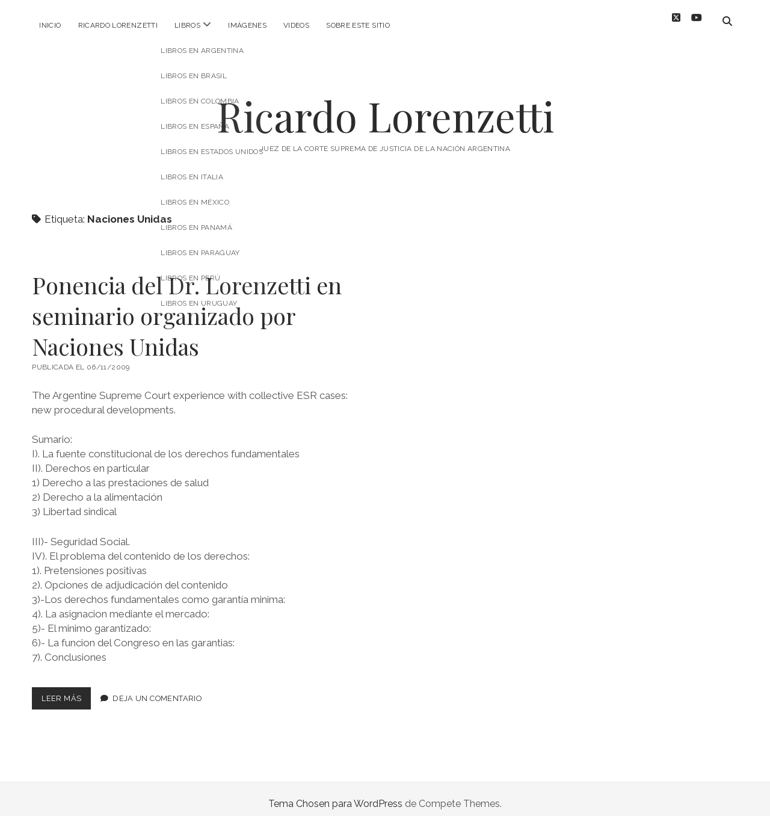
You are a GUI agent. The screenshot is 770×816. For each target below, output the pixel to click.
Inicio (50, 25)
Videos (296, 25)
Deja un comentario (157, 688)
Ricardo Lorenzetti (118, 25)
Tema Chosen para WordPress (335, 794)
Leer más (66, 691)
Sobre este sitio (358, 25)
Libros (187, 25)
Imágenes (247, 25)
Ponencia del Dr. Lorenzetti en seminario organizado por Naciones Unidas (187, 306)
